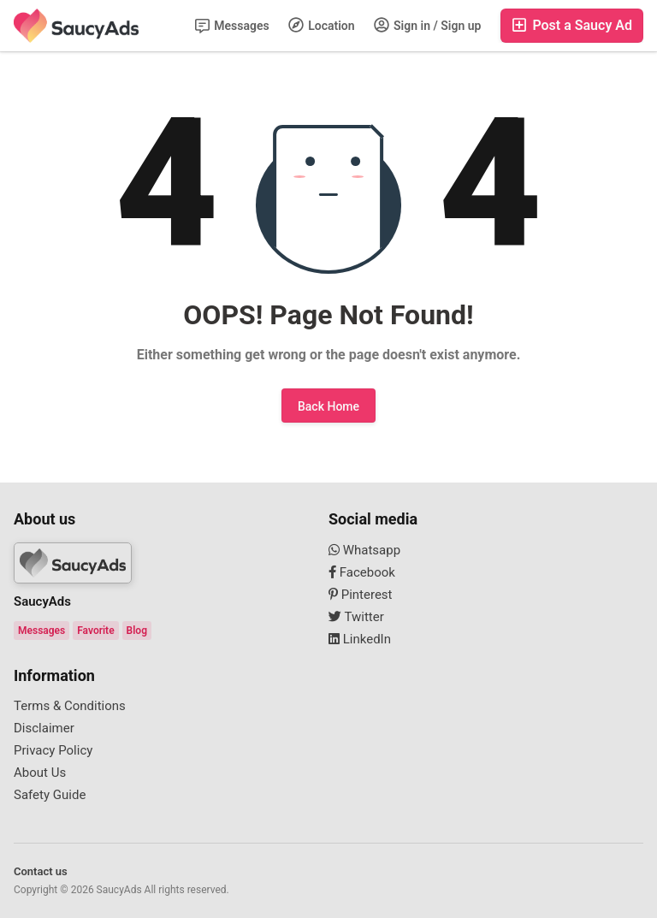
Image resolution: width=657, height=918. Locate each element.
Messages (232, 26)
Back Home (328, 406)
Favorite (95, 631)
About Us (40, 772)
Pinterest (360, 594)
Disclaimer (44, 728)
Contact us (41, 871)
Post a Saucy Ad (572, 25)
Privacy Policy (53, 750)
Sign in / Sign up (428, 25)
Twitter (356, 617)
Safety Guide (50, 795)
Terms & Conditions (70, 706)
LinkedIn (359, 639)
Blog (137, 631)
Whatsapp (364, 550)
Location (321, 25)
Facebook (361, 572)
